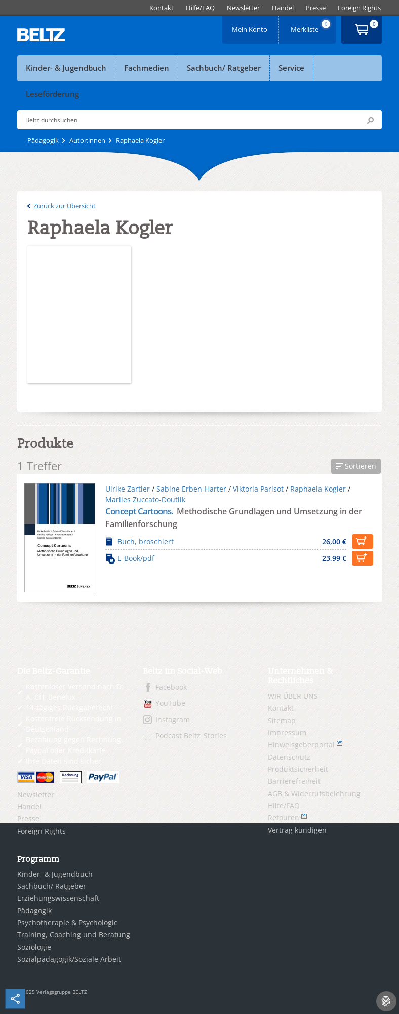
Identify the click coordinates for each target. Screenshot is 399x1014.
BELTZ (41, 34)
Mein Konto (250, 26)
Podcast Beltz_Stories (191, 735)
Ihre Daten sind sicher (63, 761)
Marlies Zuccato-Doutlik (145, 499)
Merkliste (311, 26)
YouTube (170, 703)
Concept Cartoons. (140, 511)
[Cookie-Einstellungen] (386, 1001)
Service (291, 68)
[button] (356, 466)
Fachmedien (146, 68)
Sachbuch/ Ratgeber (224, 68)
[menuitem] (161, 8)
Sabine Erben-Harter (191, 489)
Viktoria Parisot (258, 489)
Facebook (171, 687)
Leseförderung (52, 94)
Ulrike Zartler (127, 489)
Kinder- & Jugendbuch (66, 68)
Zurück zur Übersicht (64, 205)
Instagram (172, 719)
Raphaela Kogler (318, 489)
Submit (370, 120)
